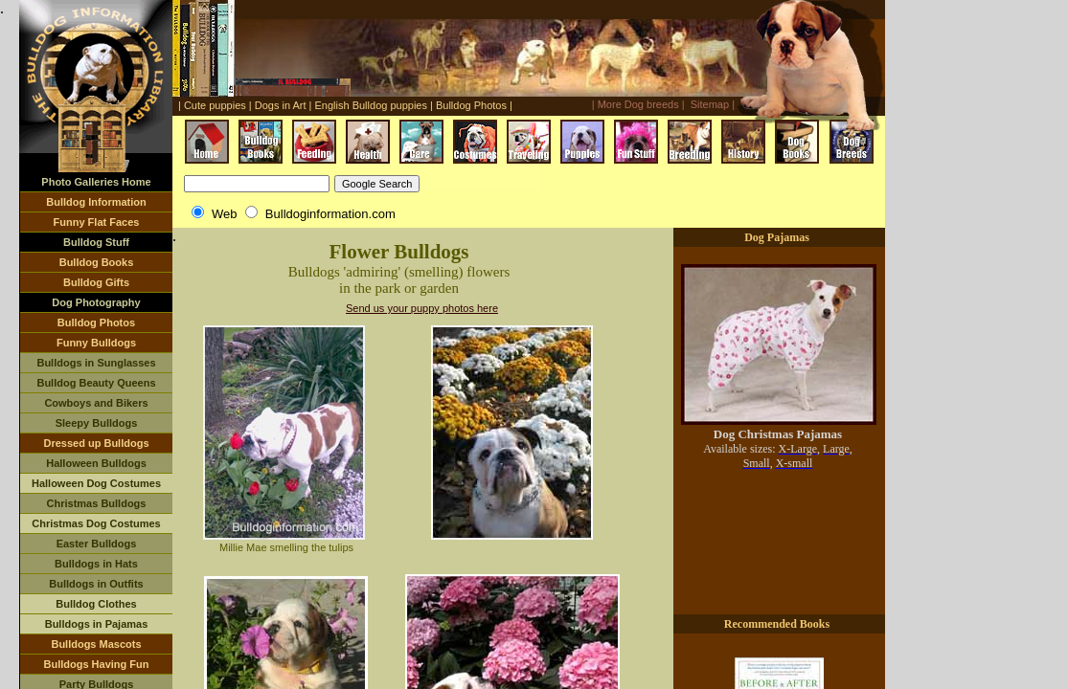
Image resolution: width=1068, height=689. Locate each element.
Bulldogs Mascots (96, 644)
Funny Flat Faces (97, 222)
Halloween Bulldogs (96, 463)
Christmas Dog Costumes (96, 523)
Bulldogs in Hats (96, 563)
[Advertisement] (660, 196)
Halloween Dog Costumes (96, 483)
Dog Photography (96, 302)
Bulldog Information (96, 202)
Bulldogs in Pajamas (96, 624)
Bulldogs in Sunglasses (95, 362)
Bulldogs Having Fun (96, 664)
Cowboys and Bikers (96, 403)
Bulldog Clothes (96, 604)
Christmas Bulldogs (97, 503)
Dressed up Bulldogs (95, 443)
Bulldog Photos (96, 322)
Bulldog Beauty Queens (95, 383)
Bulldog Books (96, 262)
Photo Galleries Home (95, 182)
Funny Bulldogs (96, 342)
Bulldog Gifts (96, 282)
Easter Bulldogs (97, 543)
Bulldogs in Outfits (96, 583)
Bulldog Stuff (96, 242)
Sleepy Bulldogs (97, 423)
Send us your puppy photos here (422, 308)
